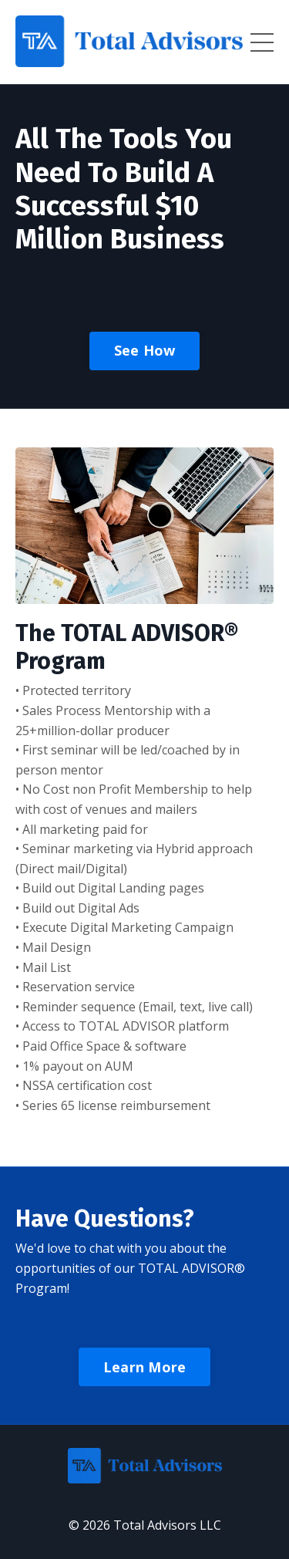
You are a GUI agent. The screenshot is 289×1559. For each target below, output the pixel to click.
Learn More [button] (145, 1367)
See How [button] (145, 350)
